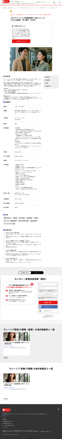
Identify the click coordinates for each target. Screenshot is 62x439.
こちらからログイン (45, 316)
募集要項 (47, 80)
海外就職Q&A (17, 1)
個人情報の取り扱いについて (51, 297)
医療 (11, 11)
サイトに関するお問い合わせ (8, 425)
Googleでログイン (45, 311)
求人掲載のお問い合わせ (7, 423)
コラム (22, 1)
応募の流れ (48, 86)
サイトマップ (5, 427)
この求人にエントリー (21, 41)
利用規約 (42, 297)
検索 (12, 1)
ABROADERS (43, 431)
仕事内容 (47, 77)
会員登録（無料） (48, 302)
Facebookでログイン (45, 307)
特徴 (46, 83)
